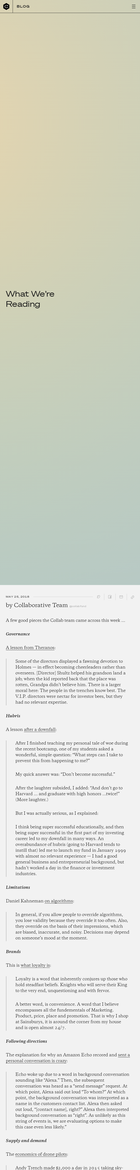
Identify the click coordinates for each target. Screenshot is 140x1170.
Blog (23, 6)
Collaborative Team (41, 605)
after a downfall (40, 730)
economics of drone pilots (41, 1154)
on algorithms (59, 901)
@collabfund (77, 606)
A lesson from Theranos (30, 648)
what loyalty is (35, 965)
